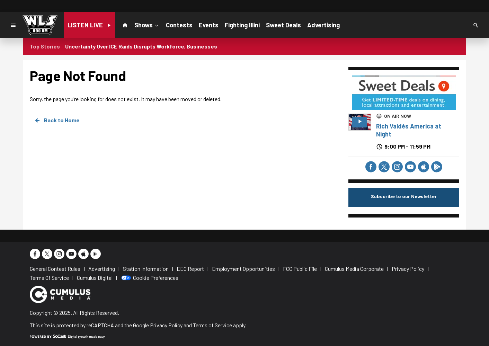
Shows (147, 24)
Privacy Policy (166, 325)
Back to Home (57, 120)
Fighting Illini (242, 25)
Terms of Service (212, 325)
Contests (179, 25)
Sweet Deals (283, 25)
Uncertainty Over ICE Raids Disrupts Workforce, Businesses (141, 46)
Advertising (323, 25)
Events (209, 25)
